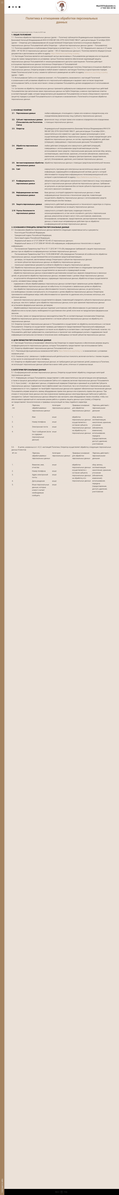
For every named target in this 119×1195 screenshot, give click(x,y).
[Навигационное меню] (2, 2)
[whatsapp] (9, 7)
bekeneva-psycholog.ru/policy (96, 72)
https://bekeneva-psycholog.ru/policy (65, 53)
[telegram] (13, 7)
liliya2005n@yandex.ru (106, 6)
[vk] (16, 7)
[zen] (19, 7)
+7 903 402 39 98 (108, 8)
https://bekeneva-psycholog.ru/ (88, 177)
